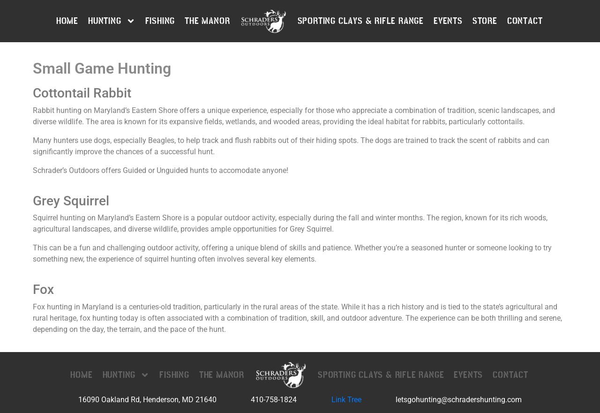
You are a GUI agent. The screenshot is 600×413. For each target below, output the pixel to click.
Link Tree (346, 399)
